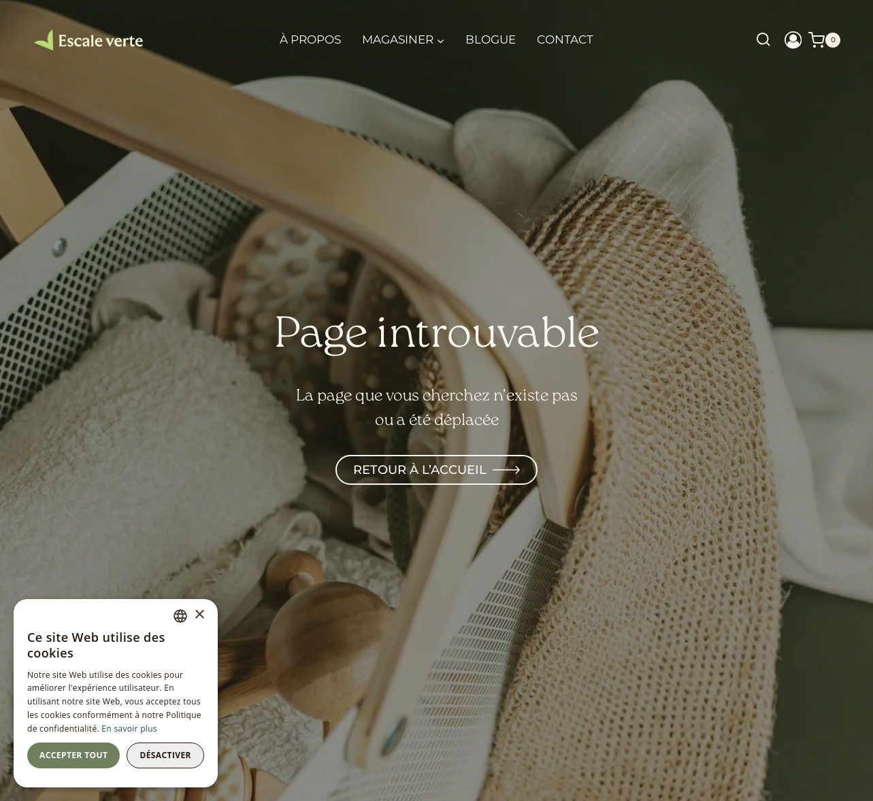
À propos (310, 39)
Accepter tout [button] (73, 755)
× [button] (199, 615)
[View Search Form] (763, 40)
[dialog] (116, 693)
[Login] (793, 40)
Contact (565, 39)
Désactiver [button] (165, 755)
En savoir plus (129, 728)
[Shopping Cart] (824, 40)
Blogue (490, 39)
